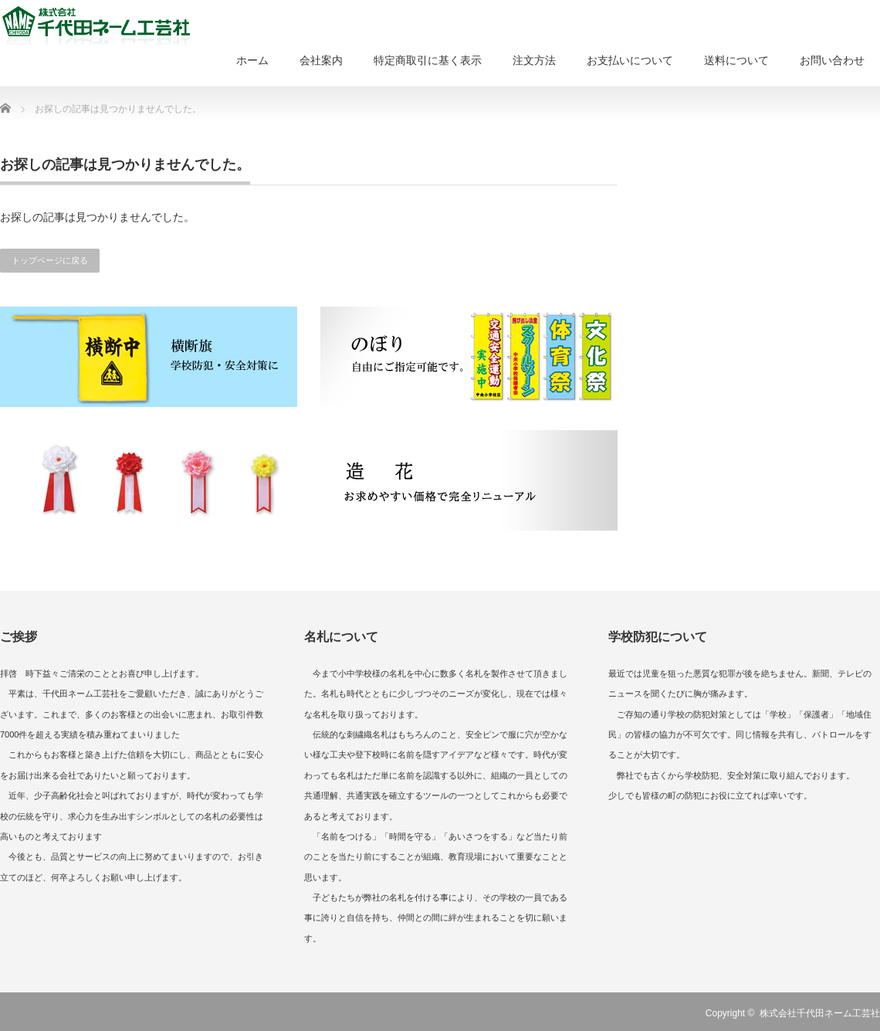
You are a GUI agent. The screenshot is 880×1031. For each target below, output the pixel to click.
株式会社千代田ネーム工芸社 (820, 1013)
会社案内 (321, 60)
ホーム (252, 60)
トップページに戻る (50, 260)
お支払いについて (630, 60)
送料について (736, 60)
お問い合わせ (832, 60)
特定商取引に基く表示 (428, 60)
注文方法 (534, 60)
